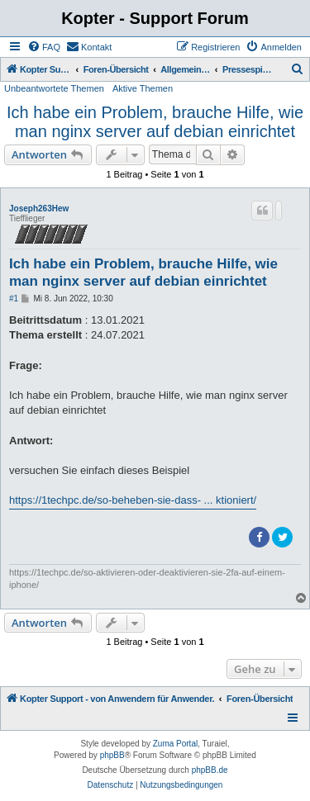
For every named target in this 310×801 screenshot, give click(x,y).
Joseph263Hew (39, 208)
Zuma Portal (175, 743)
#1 (13, 298)
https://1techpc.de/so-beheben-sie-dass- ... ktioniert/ (132, 500)
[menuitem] (43, 47)
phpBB (112, 755)
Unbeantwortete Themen (54, 88)
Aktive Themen (142, 88)
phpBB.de (210, 770)
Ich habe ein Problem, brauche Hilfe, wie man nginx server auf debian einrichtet (155, 121)
